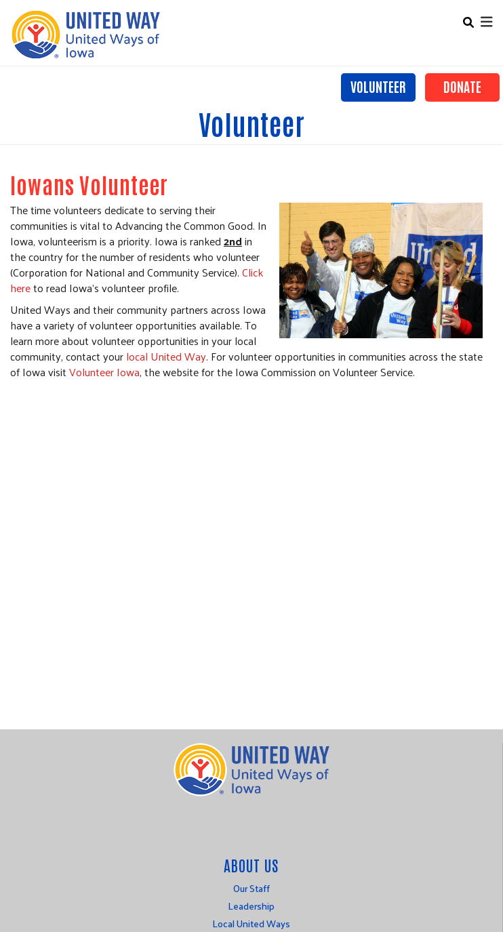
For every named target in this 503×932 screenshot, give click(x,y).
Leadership (251, 905)
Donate (462, 86)
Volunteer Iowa (104, 372)
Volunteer (378, 86)
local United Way (166, 356)
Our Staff (251, 888)
